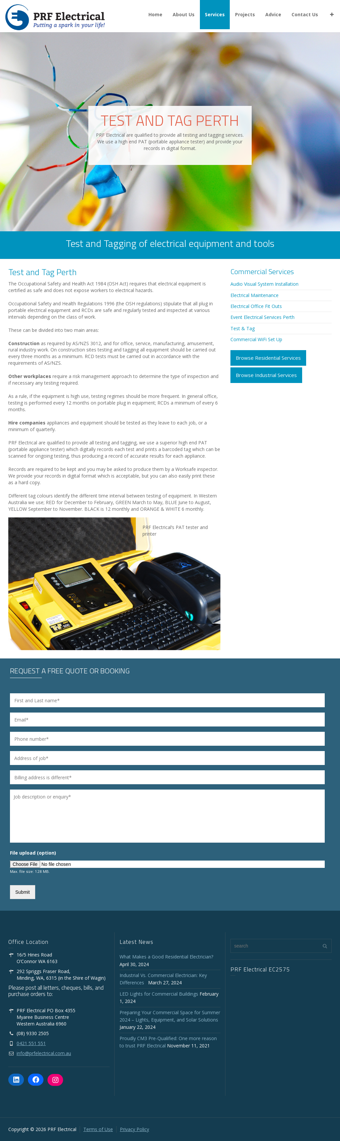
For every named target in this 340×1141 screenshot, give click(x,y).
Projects (245, 14)
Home (155, 14)
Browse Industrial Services (266, 375)
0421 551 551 (31, 1043)
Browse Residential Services (268, 357)
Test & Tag (242, 328)
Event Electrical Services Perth (262, 317)
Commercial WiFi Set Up (256, 339)
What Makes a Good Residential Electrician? (166, 956)
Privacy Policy (134, 1129)
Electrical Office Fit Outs (256, 306)
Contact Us (305, 14)
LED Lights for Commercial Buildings (159, 994)
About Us (184, 14)
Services (215, 14)
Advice (273, 14)
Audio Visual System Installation (264, 284)
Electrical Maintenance (254, 295)
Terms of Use (98, 1129)
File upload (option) (33, 853)
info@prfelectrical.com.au (44, 1053)
